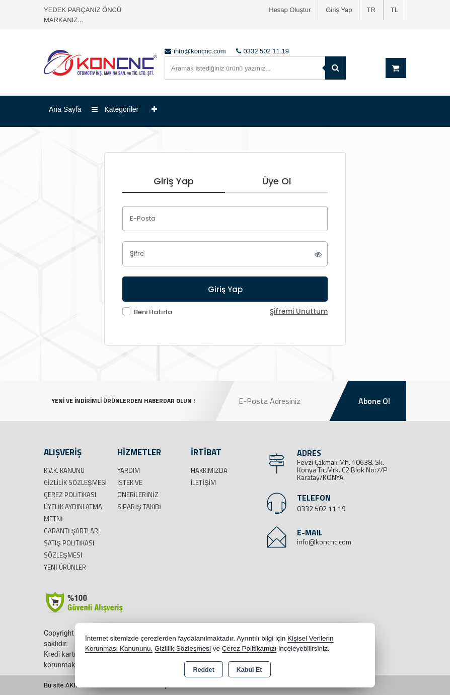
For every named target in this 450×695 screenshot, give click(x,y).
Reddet (203, 669)
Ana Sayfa (65, 109)
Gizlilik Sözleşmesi (75, 482)
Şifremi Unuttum (299, 311)
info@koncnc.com (324, 541)
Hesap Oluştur (290, 10)
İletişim (203, 482)
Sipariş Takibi (139, 507)
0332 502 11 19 (321, 508)
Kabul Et (249, 669)
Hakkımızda (209, 470)
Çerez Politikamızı (249, 648)
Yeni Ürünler (65, 567)
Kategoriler (115, 109)
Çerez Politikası (70, 495)
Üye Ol (276, 181)
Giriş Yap (339, 10)
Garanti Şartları (72, 531)
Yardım (128, 470)
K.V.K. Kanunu (64, 470)
